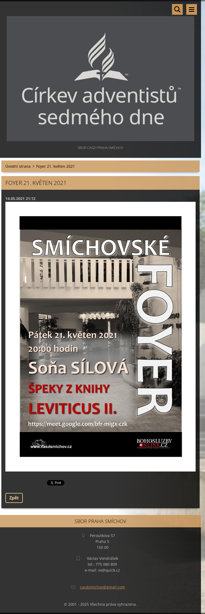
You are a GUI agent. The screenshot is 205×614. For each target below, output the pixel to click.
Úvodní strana (18, 166)
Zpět (14, 498)
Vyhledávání (177, 9)
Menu (191, 9)
